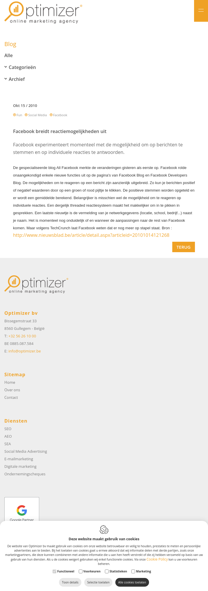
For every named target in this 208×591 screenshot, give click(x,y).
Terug (184, 247)
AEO (8, 436)
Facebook (60, 115)
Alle (8, 55)
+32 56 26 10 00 (22, 336)
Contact (11, 397)
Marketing (143, 571)
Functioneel (65, 571)
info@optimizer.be (24, 351)
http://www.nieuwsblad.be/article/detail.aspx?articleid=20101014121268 (91, 235)
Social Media (37, 115)
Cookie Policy (157, 559)
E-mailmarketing (18, 458)
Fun (19, 115)
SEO (7, 428)
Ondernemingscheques (24, 474)
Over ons (12, 389)
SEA (7, 443)
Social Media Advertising (25, 451)
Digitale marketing (20, 466)
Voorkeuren (92, 571)
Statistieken (118, 571)
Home (9, 382)
